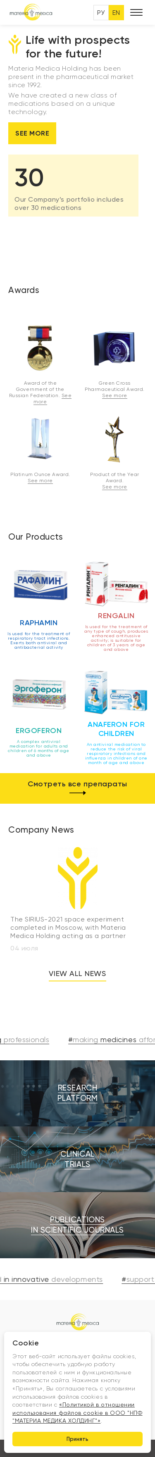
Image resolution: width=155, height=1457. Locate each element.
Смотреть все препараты (77, 788)
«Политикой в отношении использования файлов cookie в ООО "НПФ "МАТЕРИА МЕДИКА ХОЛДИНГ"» (77, 1412)
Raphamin (38, 622)
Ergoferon (39, 730)
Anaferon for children (116, 729)
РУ (101, 13)
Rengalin (116, 615)
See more (32, 133)
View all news (77, 973)
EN (116, 13)
